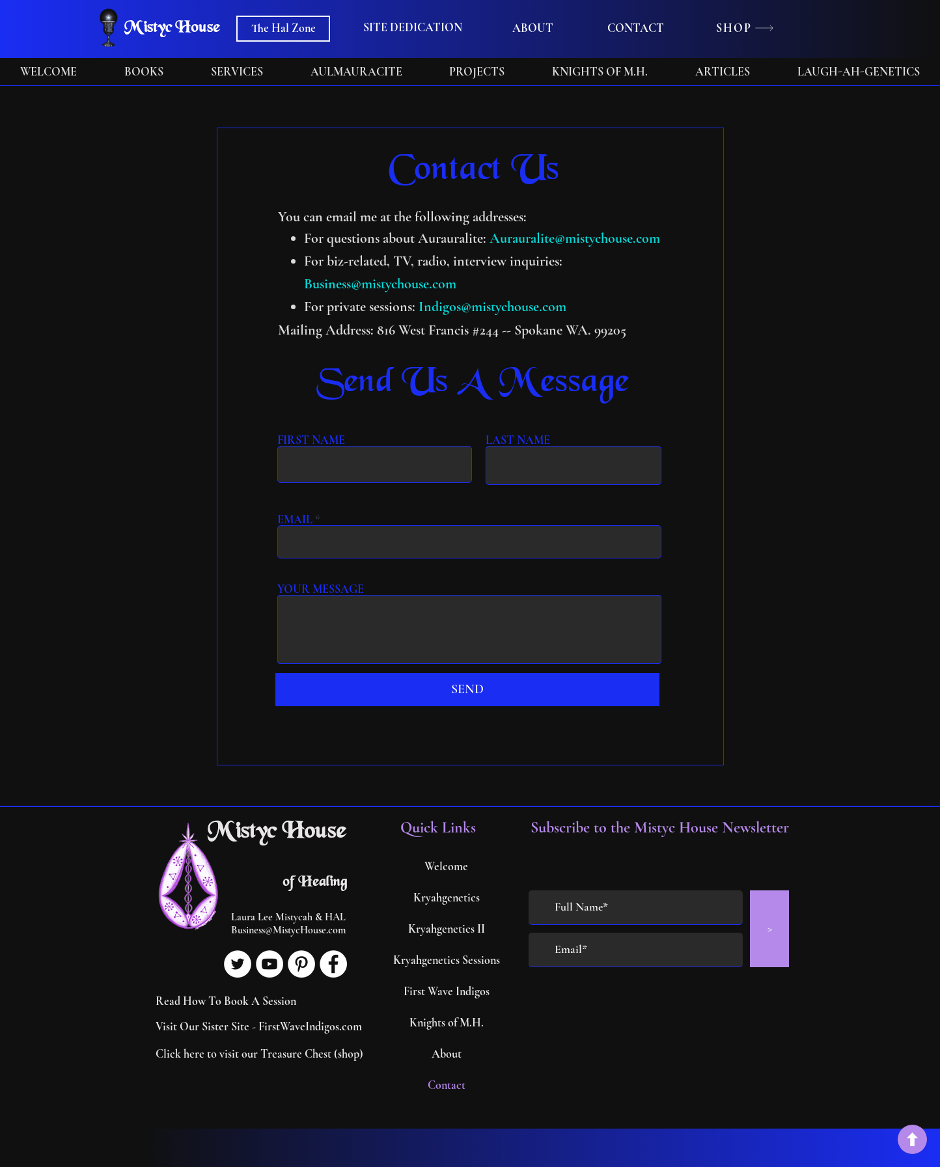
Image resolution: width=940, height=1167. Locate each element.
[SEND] (467, 689)
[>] (769, 928)
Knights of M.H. (446, 1022)
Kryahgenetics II (446, 929)
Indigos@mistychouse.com (492, 306)
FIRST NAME (311, 440)
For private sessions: (361, 306)
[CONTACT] (635, 28)
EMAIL (294, 519)
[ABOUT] (532, 28)
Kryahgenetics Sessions (446, 960)
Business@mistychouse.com (380, 283)
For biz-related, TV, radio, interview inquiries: (433, 261)
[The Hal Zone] (283, 29)
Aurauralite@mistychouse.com (575, 238)
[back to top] (912, 1139)
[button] (413, 28)
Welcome (446, 866)
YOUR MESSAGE (320, 589)
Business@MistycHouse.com (288, 930)
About (447, 1054)
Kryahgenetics (446, 897)
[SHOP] (745, 28)
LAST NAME (518, 440)
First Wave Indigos (447, 991)
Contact (446, 1085)
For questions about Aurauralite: (397, 238)
